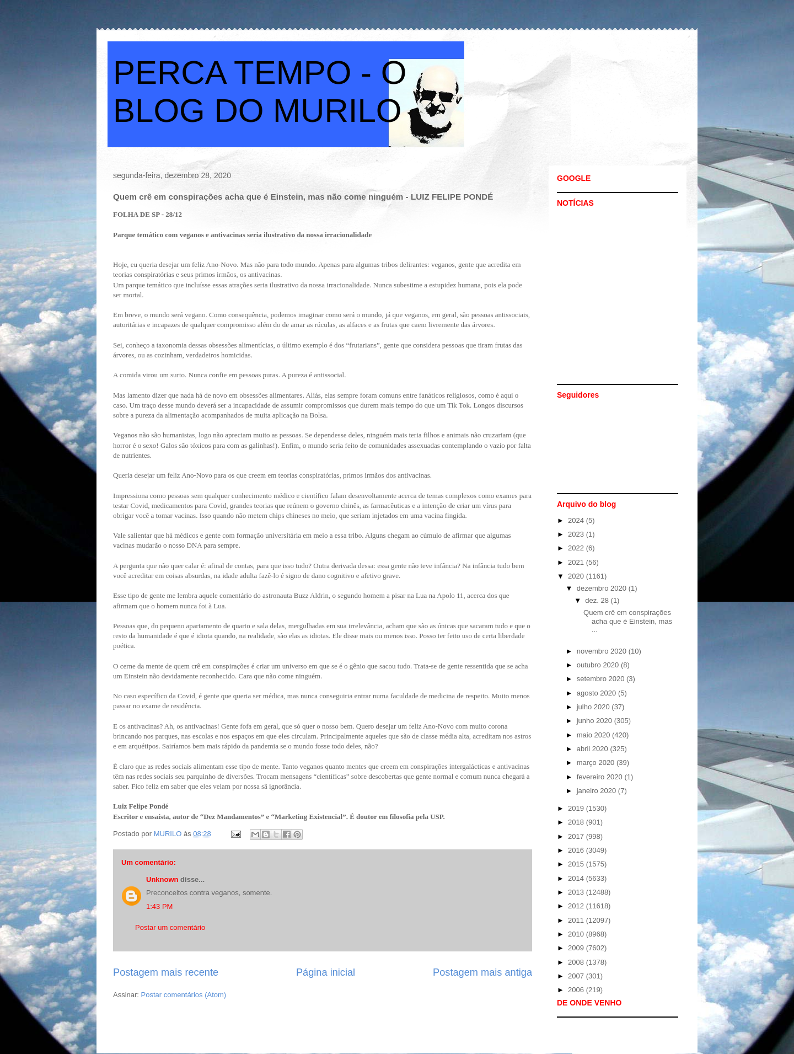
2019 (577, 808)
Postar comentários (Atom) (184, 995)
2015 (577, 864)
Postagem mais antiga (482, 972)
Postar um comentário (170, 927)
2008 (577, 962)
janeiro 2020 (597, 791)
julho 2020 (594, 707)
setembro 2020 (601, 679)
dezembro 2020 (603, 588)
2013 (577, 892)
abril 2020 (593, 749)
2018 (577, 822)
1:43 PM (159, 906)
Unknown (162, 879)
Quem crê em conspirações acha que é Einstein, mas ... (627, 621)
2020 (577, 576)
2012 (577, 906)
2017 (577, 836)
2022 (577, 548)
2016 (577, 850)
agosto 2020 (597, 693)
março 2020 (596, 762)
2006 (577, 990)
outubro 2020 (599, 665)
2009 (577, 948)
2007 (577, 976)
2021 (577, 562)
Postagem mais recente (165, 972)
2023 (577, 534)
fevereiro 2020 (601, 777)
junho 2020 (595, 720)
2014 (577, 878)
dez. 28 (597, 600)
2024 (577, 520)
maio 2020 (594, 735)
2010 (577, 934)
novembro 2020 (603, 651)
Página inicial (325, 972)
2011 (577, 920)
